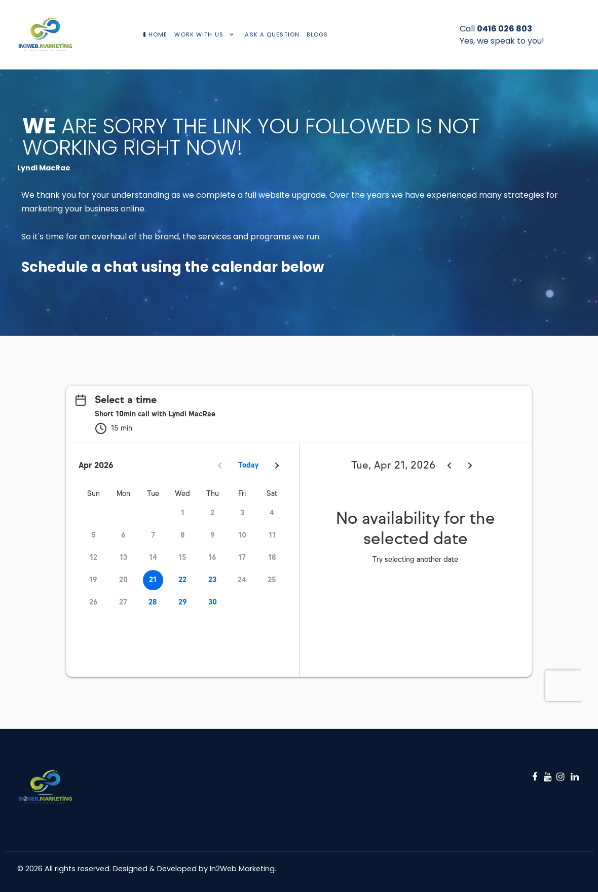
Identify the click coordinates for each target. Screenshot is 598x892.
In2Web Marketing (242, 869)
